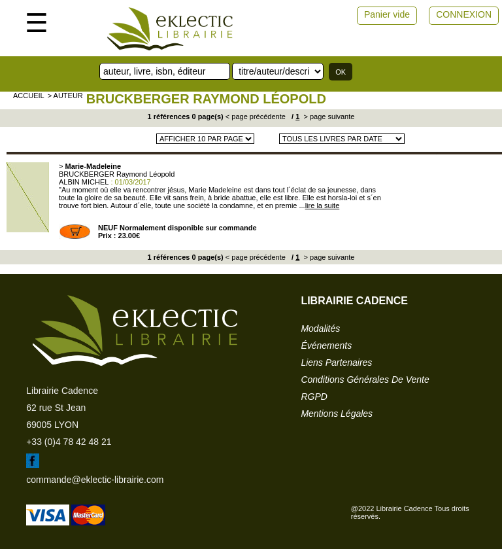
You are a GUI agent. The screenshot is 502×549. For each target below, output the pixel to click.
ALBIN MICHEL (84, 182)
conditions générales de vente (365, 379)
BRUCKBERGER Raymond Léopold (206, 99)
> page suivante (327, 116)
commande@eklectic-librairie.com (94, 479)
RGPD (314, 396)
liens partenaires (336, 362)
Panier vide (387, 14)
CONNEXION (464, 14)
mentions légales (337, 413)
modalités (320, 328)
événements (326, 345)
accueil (28, 95)
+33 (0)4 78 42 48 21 (68, 441)
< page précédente (256, 116)
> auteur (65, 95)
